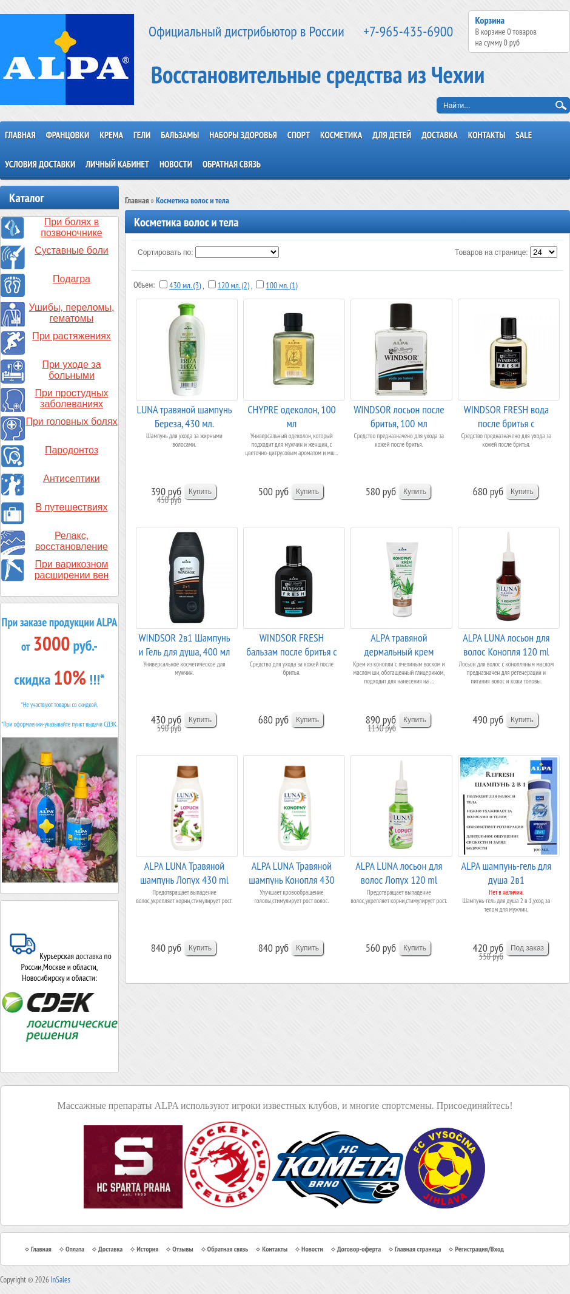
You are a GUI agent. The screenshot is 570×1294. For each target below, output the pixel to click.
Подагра (71, 279)
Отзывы (182, 1248)
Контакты (487, 135)
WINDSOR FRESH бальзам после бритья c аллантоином (291, 644)
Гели (141, 135)
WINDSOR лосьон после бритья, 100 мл (399, 415)
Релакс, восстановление (71, 541)
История (147, 1248)
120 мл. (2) (233, 285)
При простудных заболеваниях (72, 398)
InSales (60, 1280)
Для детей (391, 135)
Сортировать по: (165, 252)
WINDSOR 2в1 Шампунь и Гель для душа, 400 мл (184, 644)
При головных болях (71, 421)
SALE (523, 135)
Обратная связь (232, 164)
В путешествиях (72, 507)
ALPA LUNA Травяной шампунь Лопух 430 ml (184, 872)
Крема (111, 135)
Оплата (74, 1248)
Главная (20, 135)
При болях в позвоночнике (71, 227)
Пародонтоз (71, 450)
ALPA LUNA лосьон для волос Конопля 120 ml (506, 644)
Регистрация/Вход (479, 1248)
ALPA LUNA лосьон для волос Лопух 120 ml (398, 872)
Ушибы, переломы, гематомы (72, 313)
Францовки (68, 135)
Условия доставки (40, 164)
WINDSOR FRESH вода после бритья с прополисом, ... (506, 415)
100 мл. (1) (281, 285)
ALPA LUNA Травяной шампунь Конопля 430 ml (291, 872)
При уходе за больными (71, 370)
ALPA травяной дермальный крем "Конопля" (399, 644)
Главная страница (418, 1248)
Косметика (341, 135)
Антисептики (71, 478)
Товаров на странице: (491, 252)
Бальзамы (180, 135)
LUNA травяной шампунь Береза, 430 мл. (184, 415)
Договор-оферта (359, 1248)
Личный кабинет (117, 164)
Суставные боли (72, 250)
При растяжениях (71, 336)
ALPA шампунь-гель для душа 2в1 (506, 872)
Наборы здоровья (243, 135)
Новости (175, 164)
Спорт (298, 135)
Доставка (439, 135)
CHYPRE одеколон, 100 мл (291, 415)
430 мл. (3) (185, 285)
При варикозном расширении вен (72, 569)
